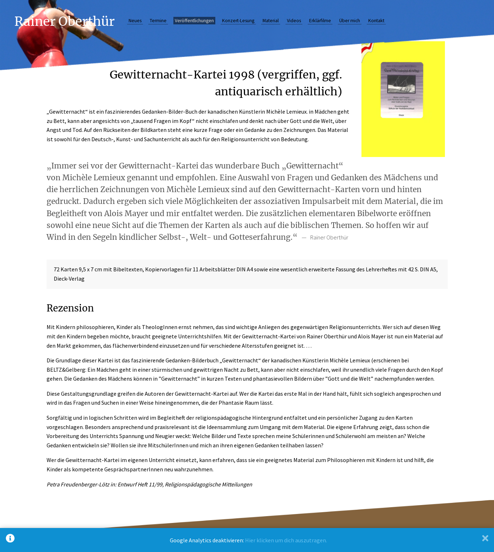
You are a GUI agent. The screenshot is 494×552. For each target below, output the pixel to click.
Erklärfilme (320, 21)
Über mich (349, 21)
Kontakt (376, 21)
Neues (135, 21)
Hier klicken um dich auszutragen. (286, 540)
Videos (294, 21)
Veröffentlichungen (194, 21)
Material (271, 21)
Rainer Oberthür (64, 21)
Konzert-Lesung (238, 21)
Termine (158, 21)
